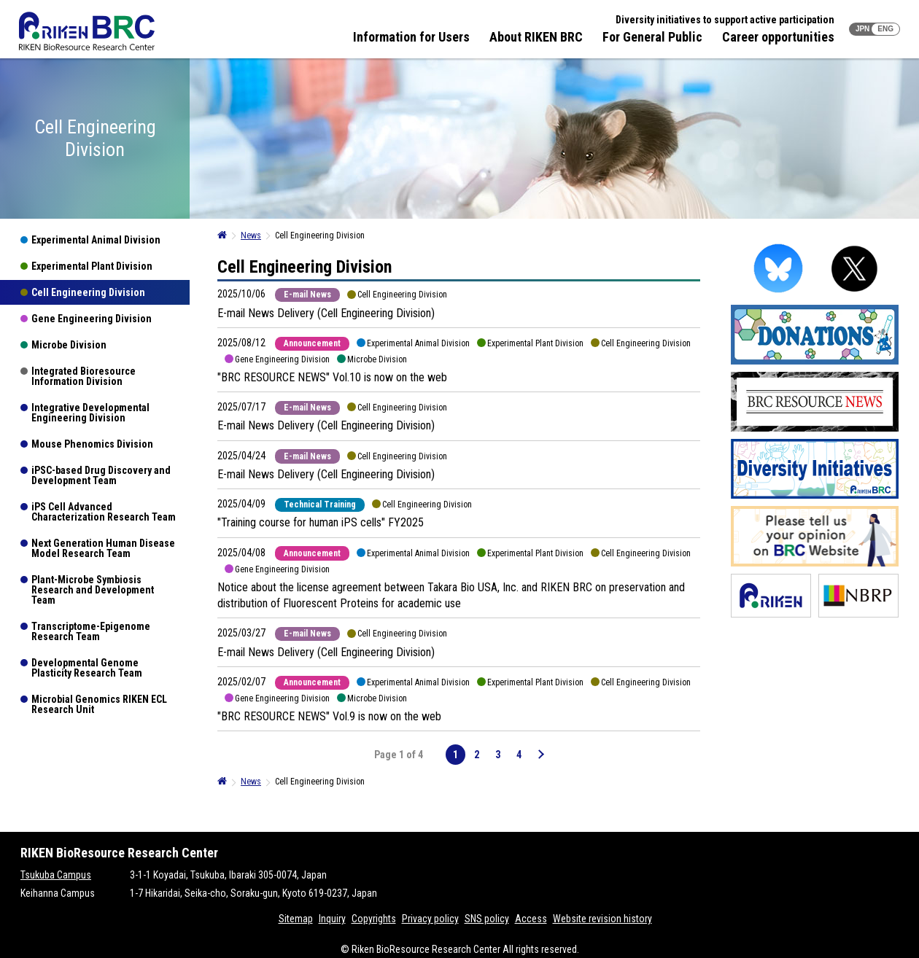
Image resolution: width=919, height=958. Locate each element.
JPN (862, 29)
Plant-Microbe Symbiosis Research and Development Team (92, 590)
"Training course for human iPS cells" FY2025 (320, 522)
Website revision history (602, 918)
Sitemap (296, 918)
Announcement (312, 343)
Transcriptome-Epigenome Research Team (90, 631)
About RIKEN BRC (536, 36)
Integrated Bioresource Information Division (83, 376)
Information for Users (411, 36)
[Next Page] (540, 754)
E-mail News (307, 294)
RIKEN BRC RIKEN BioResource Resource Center (87, 31)
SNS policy (487, 918)
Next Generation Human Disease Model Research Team (103, 548)
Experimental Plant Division (91, 266)
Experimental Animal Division (95, 240)
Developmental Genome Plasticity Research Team (86, 668)
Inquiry (332, 918)
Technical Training (320, 504)
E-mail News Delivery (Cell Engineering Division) (326, 313)
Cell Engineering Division (88, 292)
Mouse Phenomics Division (92, 444)
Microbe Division (68, 345)
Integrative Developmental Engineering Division (90, 413)
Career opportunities (778, 36)
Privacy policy (430, 918)
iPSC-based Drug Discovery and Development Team (101, 475)
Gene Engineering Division (91, 318)
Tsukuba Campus (55, 875)
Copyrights (374, 918)
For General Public (652, 36)
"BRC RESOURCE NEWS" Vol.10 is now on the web (332, 377)
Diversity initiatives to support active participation (725, 20)
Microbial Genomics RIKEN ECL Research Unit (99, 704)
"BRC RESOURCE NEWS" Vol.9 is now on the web (329, 716)
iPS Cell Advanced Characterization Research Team (103, 512)
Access (531, 918)
